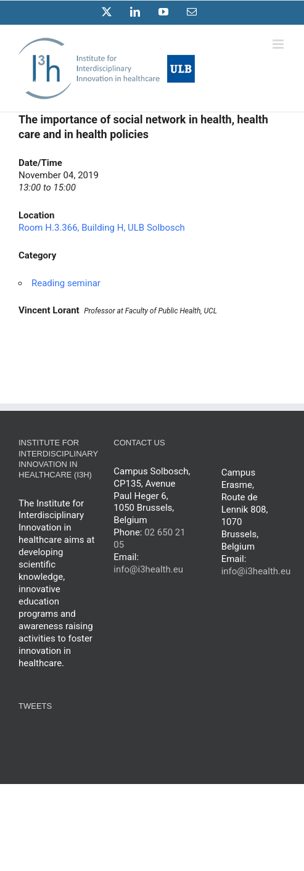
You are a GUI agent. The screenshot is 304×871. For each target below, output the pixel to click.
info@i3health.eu (148, 569)
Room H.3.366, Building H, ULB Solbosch (101, 227)
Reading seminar (66, 283)
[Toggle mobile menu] (279, 44)
